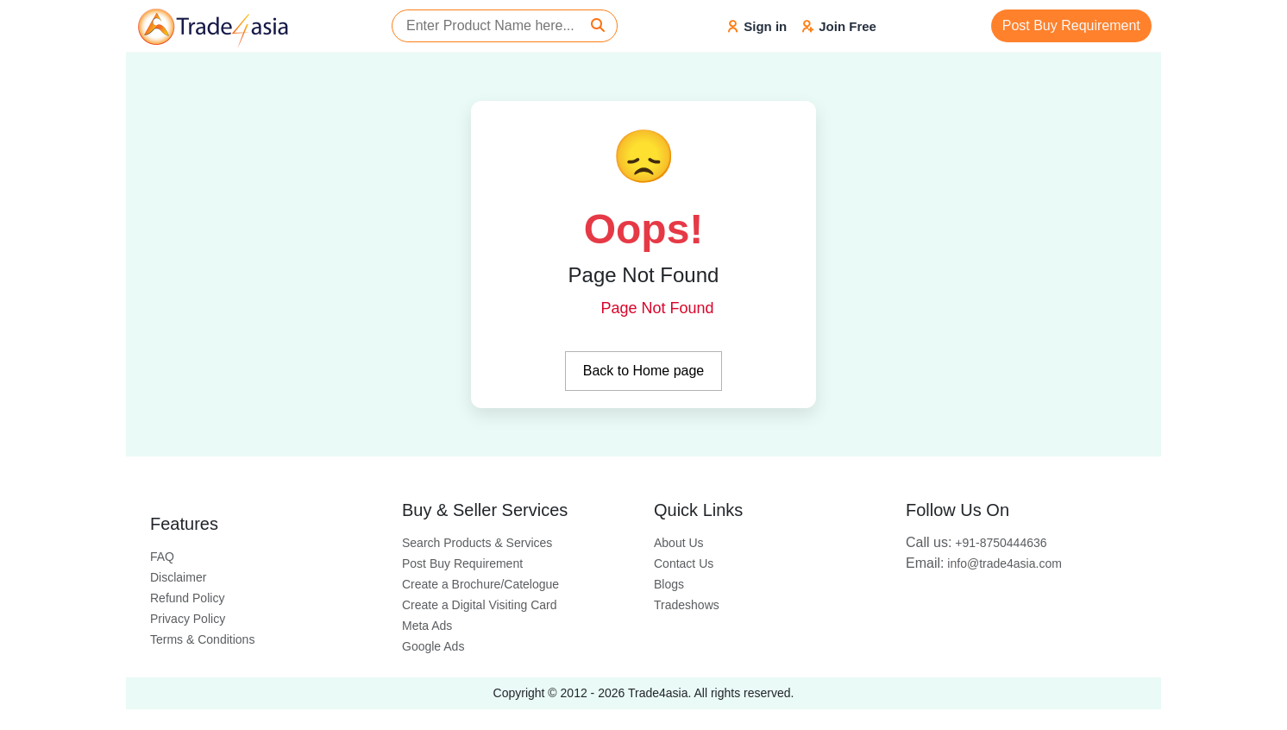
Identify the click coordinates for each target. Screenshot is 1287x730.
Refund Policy (187, 598)
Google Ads (433, 646)
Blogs (669, 584)
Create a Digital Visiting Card (479, 605)
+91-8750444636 (976, 543)
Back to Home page (644, 370)
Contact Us (683, 563)
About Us (679, 543)
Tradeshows (686, 605)
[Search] (598, 25)
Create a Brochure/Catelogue (480, 584)
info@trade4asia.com (984, 563)
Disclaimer (178, 577)
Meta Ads (427, 625)
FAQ (162, 556)
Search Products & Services (477, 543)
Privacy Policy (187, 619)
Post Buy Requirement (1071, 25)
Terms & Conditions (202, 639)
